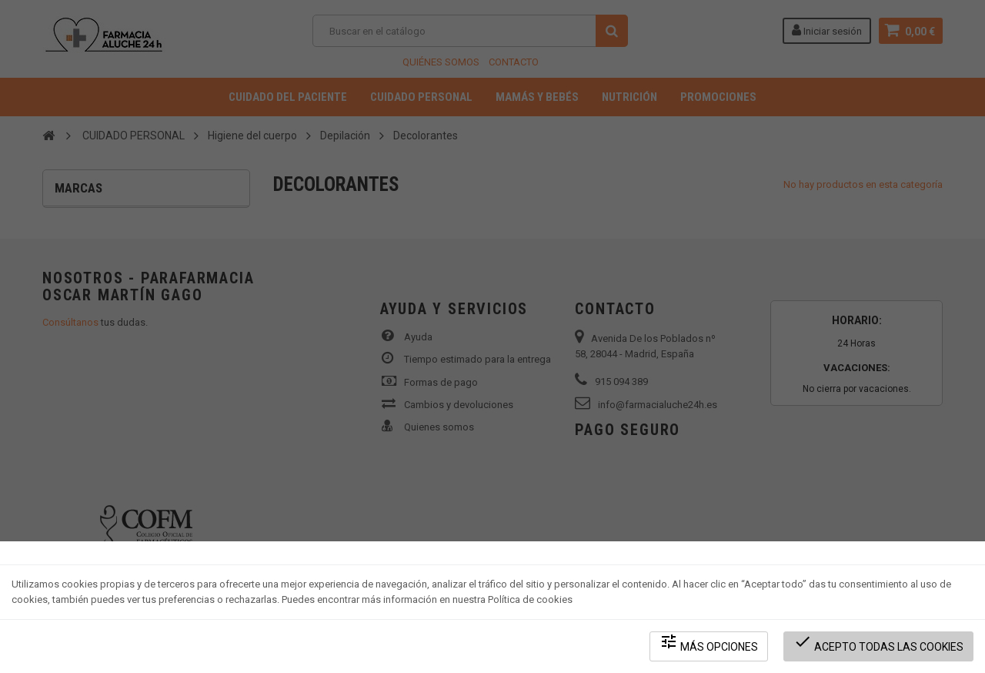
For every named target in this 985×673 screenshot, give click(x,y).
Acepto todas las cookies (878, 642)
